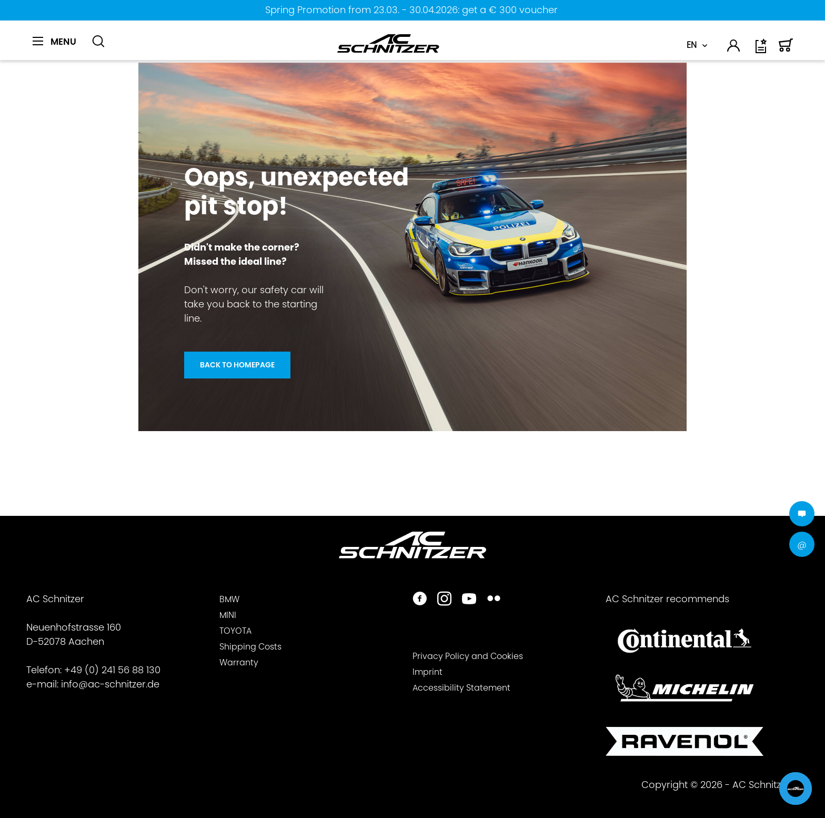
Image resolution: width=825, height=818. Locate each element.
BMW (229, 599)
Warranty (238, 662)
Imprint (427, 672)
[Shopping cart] (786, 49)
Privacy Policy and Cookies (468, 656)
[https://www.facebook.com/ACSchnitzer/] (420, 600)
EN (692, 45)
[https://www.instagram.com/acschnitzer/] (444, 600)
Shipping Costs (250, 647)
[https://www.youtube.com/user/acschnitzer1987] (469, 600)
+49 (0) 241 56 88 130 (112, 669)
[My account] (734, 47)
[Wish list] (762, 49)
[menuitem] (58, 47)
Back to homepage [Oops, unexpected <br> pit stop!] (237, 365)
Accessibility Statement (461, 688)
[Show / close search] (98, 41)
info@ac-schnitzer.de (110, 684)
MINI (227, 615)
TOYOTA (235, 631)
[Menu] (54, 41)
